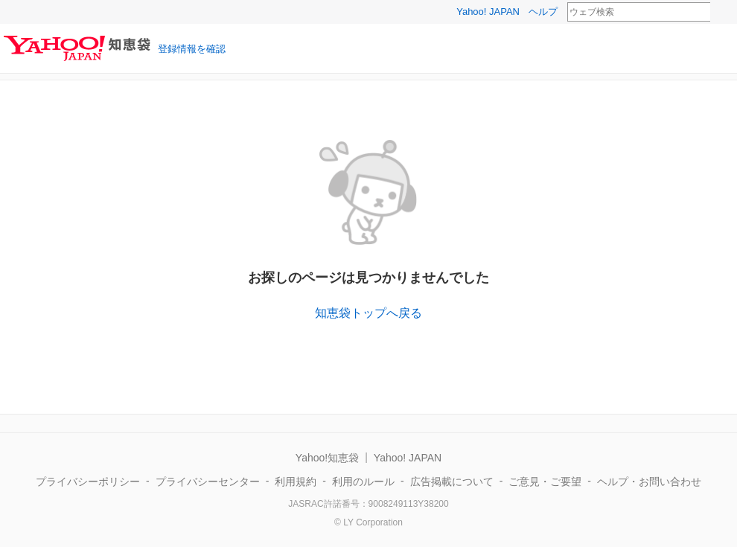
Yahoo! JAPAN (488, 11)
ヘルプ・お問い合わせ (649, 481)
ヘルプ (543, 11)
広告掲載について (452, 481)
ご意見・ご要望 (544, 481)
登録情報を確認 (192, 48)
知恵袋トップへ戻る (368, 313)
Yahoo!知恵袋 (327, 458)
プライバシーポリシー (88, 481)
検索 (720, 12)
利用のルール (363, 481)
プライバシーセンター (208, 481)
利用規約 (295, 481)
